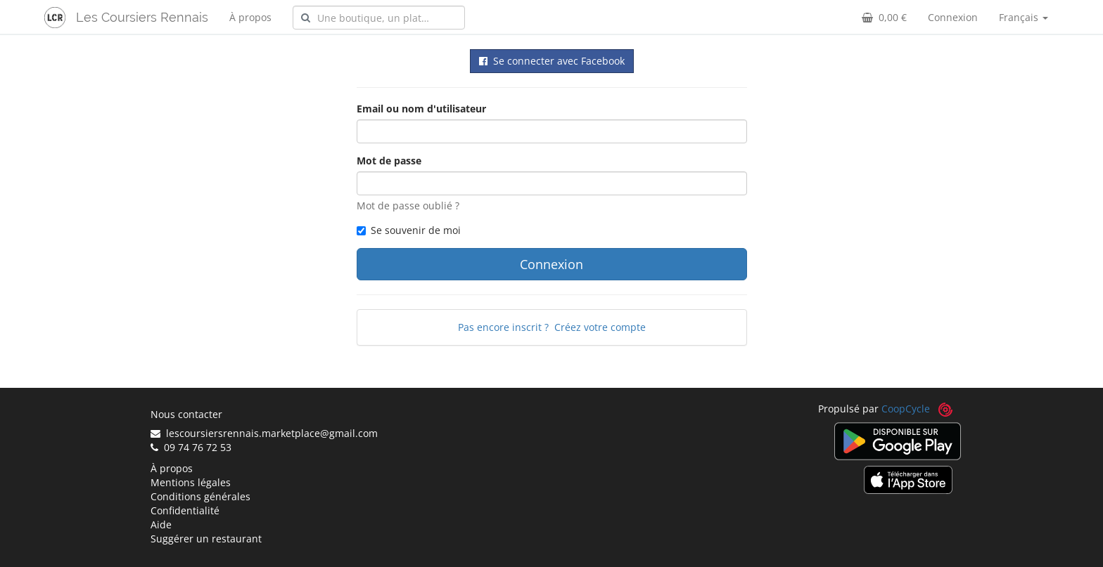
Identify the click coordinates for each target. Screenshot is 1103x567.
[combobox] (379, 18)
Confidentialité (185, 510)
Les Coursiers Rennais (142, 17)
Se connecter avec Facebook (552, 60)
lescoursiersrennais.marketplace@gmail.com (264, 433)
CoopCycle (905, 408)
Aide (161, 524)
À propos (250, 17)
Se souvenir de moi (409, 230)
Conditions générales (200, 496)
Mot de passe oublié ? (408, 205)
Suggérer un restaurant (206, 538)
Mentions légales (191, 482)
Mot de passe (389, 160)
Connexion (953, 17)
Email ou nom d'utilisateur (421, 108)
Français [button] (1023, 17)
